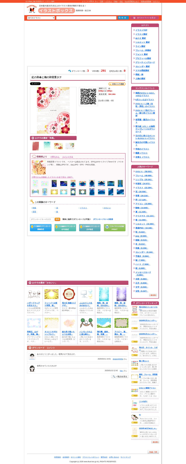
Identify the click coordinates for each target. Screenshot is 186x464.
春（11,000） (141, 220)
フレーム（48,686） (144, 175)
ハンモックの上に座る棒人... (86, 333)
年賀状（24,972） (143, 184)
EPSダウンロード (65, 227)
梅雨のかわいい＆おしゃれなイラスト (145, 94)
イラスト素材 (141, 34)
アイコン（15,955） (144, 204)
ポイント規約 (76, 457)
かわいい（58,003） (144, 171)
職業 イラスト (141, 153)
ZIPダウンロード (90, 227)
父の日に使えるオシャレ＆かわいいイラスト (145, 137)
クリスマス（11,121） (145, 216)
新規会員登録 (146, 1)
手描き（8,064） (142, 256)
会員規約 (66, 457)
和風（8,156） (141, 248)
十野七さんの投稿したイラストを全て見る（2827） (53, 177)
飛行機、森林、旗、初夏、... (103, 333)
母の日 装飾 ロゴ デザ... (69, 304)
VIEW (134, 315)
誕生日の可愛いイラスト (145, 143)
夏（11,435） (141, 212)
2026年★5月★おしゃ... (148, 428)
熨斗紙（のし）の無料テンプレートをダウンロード (145, 129)
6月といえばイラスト (144, 100)
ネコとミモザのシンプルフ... (51, 333)
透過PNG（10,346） (144, 228)
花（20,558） (141, 192)
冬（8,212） (140, 244)
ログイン (156, 1)
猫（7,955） (140, 260)
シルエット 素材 (142, 42)
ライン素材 (140, 46)
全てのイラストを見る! (144, 18)
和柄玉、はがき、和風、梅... (33, 333)
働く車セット (144, 361)
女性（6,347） (141, 291)
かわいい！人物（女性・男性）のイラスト (145, 105)
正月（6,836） (141, 283)
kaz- (121, 371)
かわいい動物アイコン (147, 388)
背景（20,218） (142, 196)
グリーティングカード (145, 62)
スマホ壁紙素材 (142, 70)
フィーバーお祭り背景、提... (51, 304)
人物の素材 (140, 78)
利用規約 (57, 457)
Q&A (116, 1)
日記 (121, 1)
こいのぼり (143, 401)
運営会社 (104, 457)
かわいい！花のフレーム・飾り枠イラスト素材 (145, 113)
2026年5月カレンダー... (148, 321)
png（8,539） (141, 236)
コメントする (67, 157)
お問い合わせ (114, 457)
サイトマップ (126, 457)
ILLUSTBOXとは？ (132, 1)
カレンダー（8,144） (144, 252)
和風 (34, 208)
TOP (101, 1)
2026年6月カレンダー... (148, 334)
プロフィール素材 (143, 58)
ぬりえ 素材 (140, 38)
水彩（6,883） (141, 279)
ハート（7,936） (142, 264)
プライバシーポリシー (90, 457)
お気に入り (117, 84)
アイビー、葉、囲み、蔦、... (121, 333)
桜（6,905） (140, 268)
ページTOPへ (153, 452)
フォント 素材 (141, 54)
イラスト (108, 1)
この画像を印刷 (114, 227)
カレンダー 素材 (142, 66)
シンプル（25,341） (144, 179)
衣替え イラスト (142, 157)
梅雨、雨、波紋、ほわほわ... (103, 304)
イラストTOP (141, 30)
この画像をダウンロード (40, 227)
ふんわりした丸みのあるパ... (86, 304)
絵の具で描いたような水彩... (68, 333)
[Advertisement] (11, 46)
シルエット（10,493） (145, 224)
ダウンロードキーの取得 (103, 219)
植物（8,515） (141, 240)
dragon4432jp (118, 359)
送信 (57, 219)
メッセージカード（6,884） (143, 273)
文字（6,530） (141, 287)
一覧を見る (153, 295)
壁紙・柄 (139, 74)
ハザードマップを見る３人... (33, 304)
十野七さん (54, 157)
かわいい (107, 208)
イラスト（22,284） (144, 188)
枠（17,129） (141, 200)
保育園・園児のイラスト (145, 121)
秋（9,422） (140, 232)
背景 (34, 212)
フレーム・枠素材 (143, 50)
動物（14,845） (142, 208)
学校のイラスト (142, 149)
